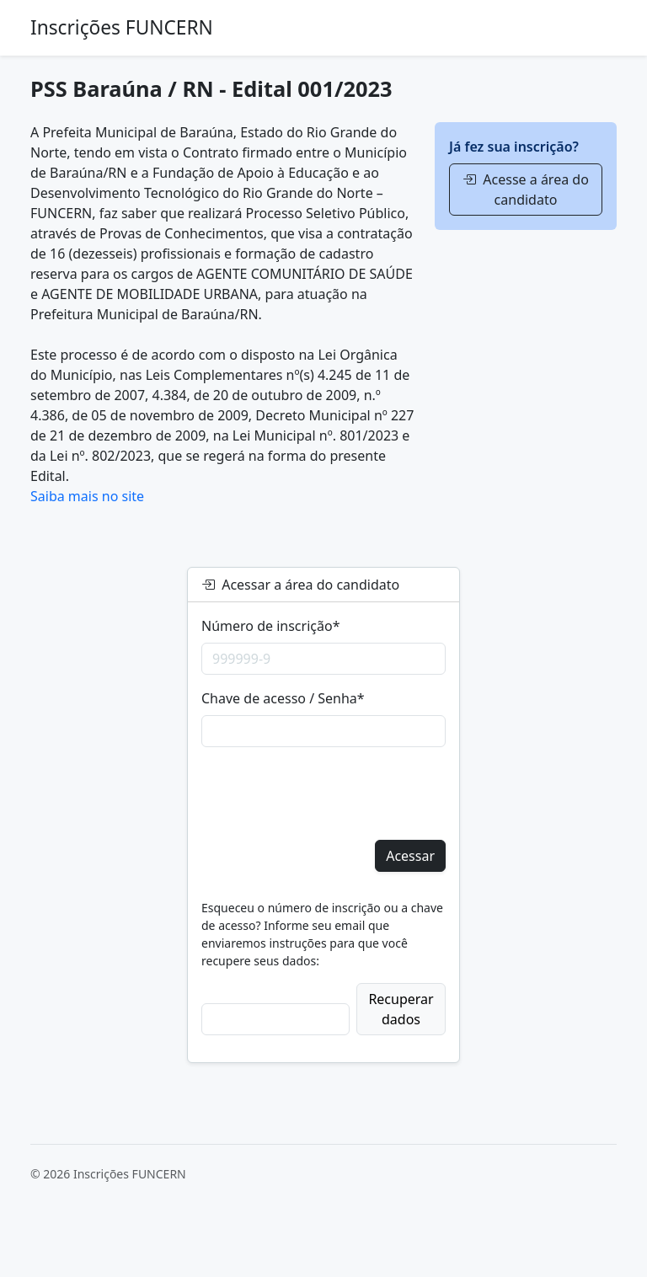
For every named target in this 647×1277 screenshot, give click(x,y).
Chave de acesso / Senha (283, 698)
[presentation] (329, 793)
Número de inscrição (270, 626)
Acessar (410, 856)
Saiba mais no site (87, 496)
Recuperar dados (400, 1009)
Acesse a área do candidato (526, 189)
